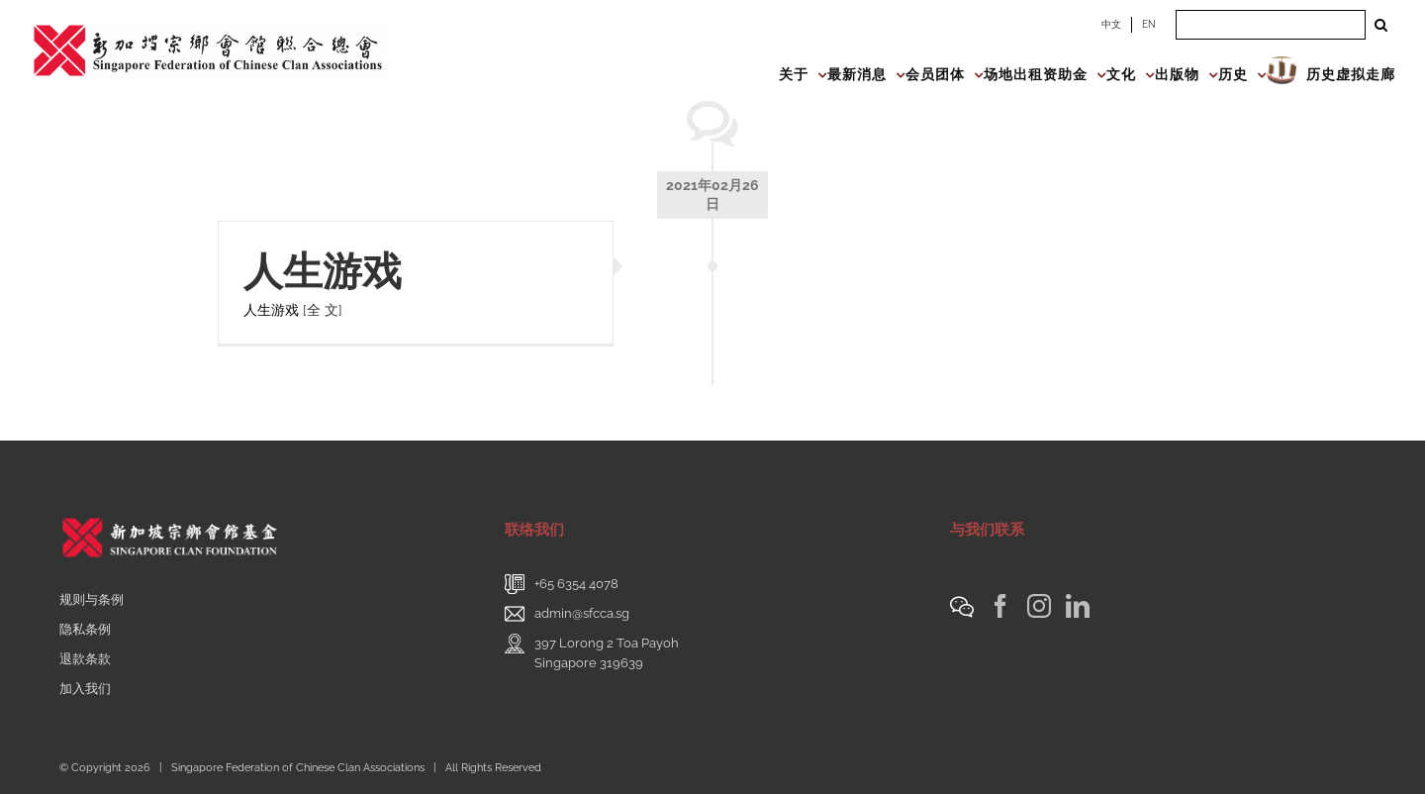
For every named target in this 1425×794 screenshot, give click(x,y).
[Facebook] (1000, 606)
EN (1149, 24)
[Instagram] (1039, 606)
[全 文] (322, 310)
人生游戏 (322, 271)
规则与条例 (91, 599)
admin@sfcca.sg (581, 613)
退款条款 (85, 658)
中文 (1111, 24)
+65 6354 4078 (576, 583)
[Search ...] (1271, 25)
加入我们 (85, 688)
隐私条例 (85, 629)
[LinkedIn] (1078, 606)
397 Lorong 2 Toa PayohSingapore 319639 (606, 653)
